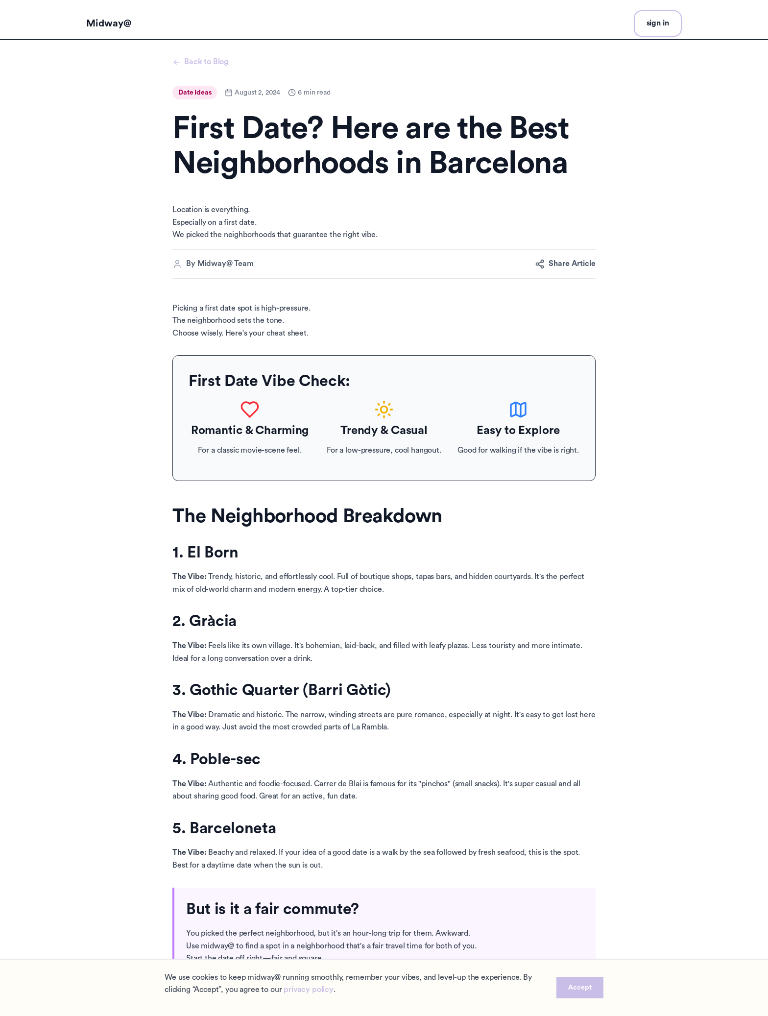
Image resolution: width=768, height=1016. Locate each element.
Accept (580, 987)
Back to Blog (200, 62)
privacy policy (309, 989)
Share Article (565, 264)
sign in (658, 23)
